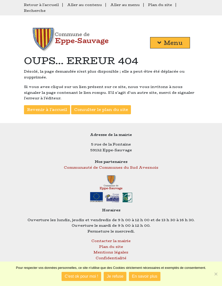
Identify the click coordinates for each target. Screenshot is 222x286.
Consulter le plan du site (101, 109)
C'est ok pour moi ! (81, 276)
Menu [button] (170, 42)
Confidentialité (111, 258)
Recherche (35, 10)
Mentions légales (111, 252)
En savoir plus (144, 276)
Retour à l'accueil (41, 5)
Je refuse (115, 276)
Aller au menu (125, 5)
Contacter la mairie (111, 241)
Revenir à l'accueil (47, 109)
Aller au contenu (84, 5)
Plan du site (160, 5)
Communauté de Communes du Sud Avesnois (111, 167)
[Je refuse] (215, 273)
